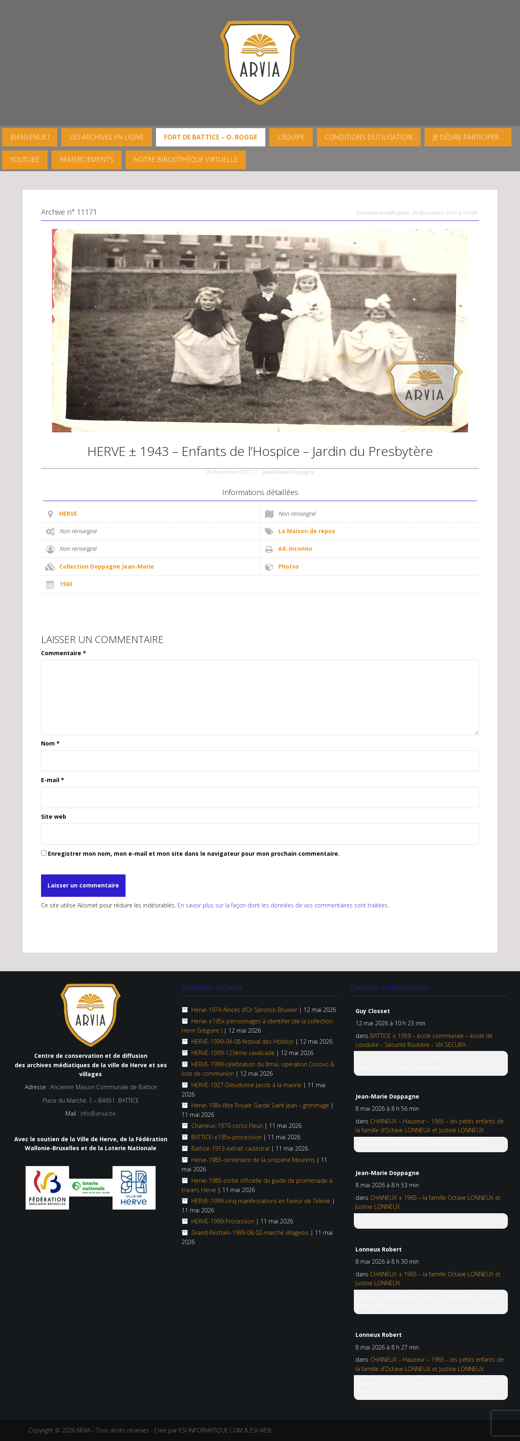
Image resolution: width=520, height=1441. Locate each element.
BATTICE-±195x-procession (226, 1137)
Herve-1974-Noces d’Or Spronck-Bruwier (244, 1010)
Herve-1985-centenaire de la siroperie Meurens (253, 1160)
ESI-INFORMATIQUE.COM (211, 1430)
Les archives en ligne (106, 137)
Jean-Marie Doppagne (288, 471)
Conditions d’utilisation (368, 137)
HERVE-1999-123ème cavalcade (233, 1053)
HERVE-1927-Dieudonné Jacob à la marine (246, 1085)
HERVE (68, 513)
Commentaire (63, 653)
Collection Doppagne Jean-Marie (106, 566)
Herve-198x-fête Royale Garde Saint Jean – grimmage (260, 1105)
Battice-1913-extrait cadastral (230, 1148)
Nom (50, 743)
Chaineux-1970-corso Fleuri (227, 1125)
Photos (288, 566)
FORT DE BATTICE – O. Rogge (210, 137)
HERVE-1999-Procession (222, 1221)
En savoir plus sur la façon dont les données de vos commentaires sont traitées (283, 905)
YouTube (24, 159)
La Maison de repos (306, 531)
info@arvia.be (98, 1113)
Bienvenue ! (29, 137)
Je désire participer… (468, 137)
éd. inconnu (295, 548)
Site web (53, 816)
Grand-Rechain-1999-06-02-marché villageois (250, 1232)
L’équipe (291, 137)
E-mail (52, 780)
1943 (65, 584)
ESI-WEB (260, 1430)
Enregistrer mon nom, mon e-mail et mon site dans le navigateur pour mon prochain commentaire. (194, 853)
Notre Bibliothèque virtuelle (186, 159)
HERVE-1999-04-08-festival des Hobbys (242, 1041)
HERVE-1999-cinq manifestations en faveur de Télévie (260, 1201)
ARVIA (83, 1430)
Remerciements (86, 159)
